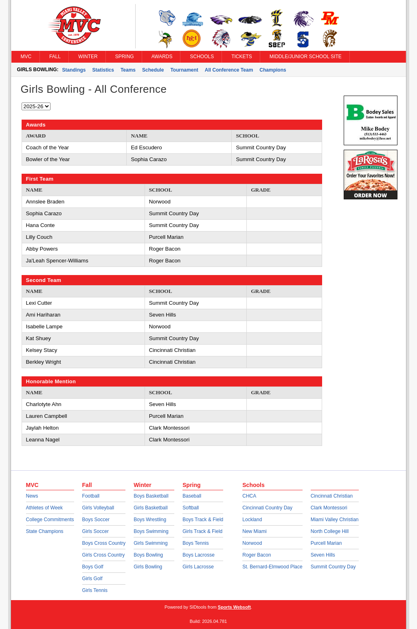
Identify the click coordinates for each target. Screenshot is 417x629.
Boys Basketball (151, 496)
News (32, 496)
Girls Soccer (95, 531)
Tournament (184, 70)
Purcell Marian (326, 543)
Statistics (103, 70)
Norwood (252, 543)
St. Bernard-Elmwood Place (272, 567)
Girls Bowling (148, 567)
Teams (128, 70)
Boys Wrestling (150, 519)
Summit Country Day (333, 567)
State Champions (45, 531)
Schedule (153, 70)
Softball (190, 508)
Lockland (252, 519)
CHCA (249, 496)
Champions (272, 70)
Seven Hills (323, 555)
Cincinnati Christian (332, 496)
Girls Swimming (150, 543)
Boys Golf (92, 567)
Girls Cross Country (103, 555)
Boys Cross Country (104, 543)
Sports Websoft (234, 607)
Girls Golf (92, 578)
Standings (74, 70)
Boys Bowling (148, 555)
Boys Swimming (151, 531)
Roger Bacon (256, 555)
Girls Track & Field (202, 531)
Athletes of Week (44, 508)
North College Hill (330, 531)
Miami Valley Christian (335, 519)
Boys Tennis (195, 543)
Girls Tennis (95, 590)
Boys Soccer (96, 519)
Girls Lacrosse (198, 567)
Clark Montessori (329, 508)
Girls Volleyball (98, 508)
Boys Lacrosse (198, 555)
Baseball (191, 496)
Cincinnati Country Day (267, 508)
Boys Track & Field (202, 519)
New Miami (254, 531)
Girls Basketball (150, 508)
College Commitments (50, 519)
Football (91, 496)
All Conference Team (229, 70)
